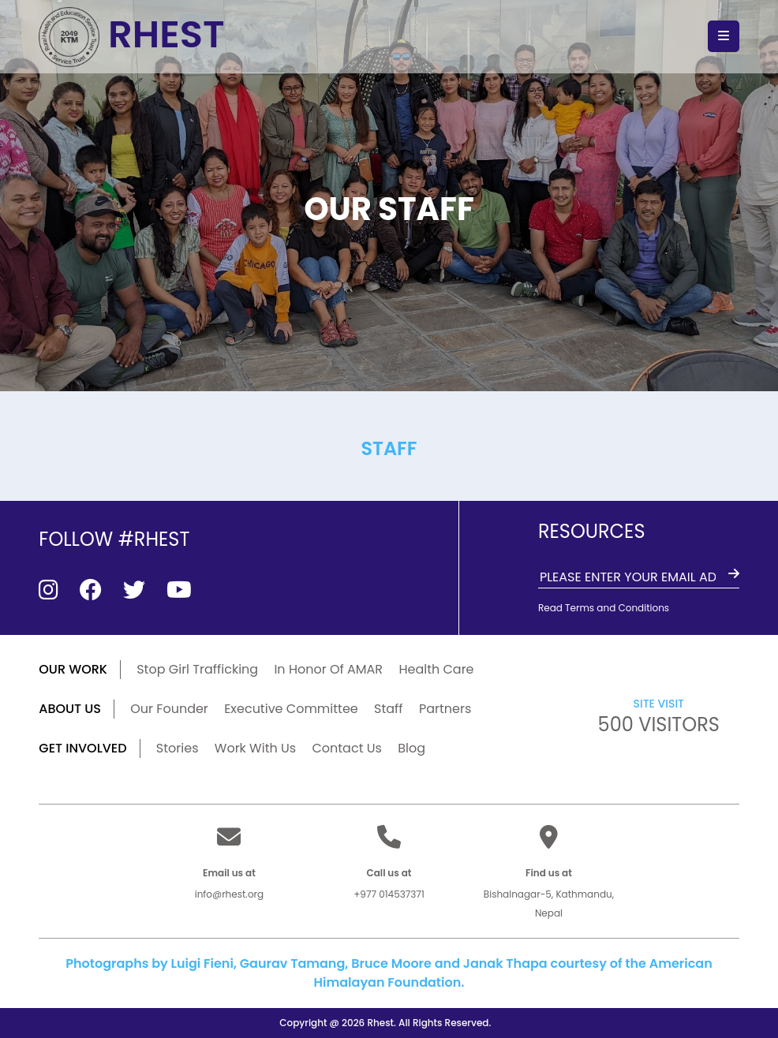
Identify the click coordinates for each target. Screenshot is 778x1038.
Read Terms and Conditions (603, 607)
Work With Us (255, 748)
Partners (445, 709)
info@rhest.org (229, 894)
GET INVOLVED (82, 748)
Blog (411, 748)
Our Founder (169, 709)
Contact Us (346, 748)
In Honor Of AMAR (328, 669)
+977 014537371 (389, 894)
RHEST (133, 35)
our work (73, 669)
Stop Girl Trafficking (197, 669)
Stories (177, 748)
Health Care (435, 669)
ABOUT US (70, 709)
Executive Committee (291, 709)
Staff (388, 709)
